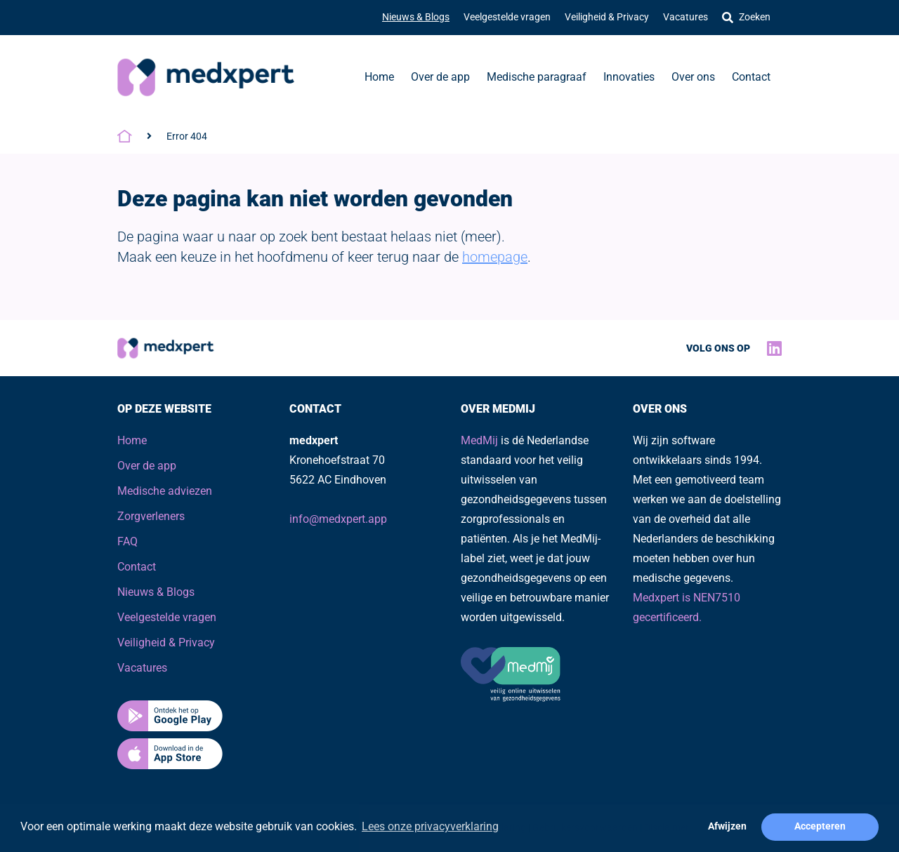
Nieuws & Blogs (416, 16)
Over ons (693, 77)
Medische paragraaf (536, 77)
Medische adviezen (164, 491)
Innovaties (629, 77)
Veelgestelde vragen (507, 16)
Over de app (440, 77)
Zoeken (746, 17)
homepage (494, 256)
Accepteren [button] (820, 826)
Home (379, 77)
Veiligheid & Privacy (607, 16)
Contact (751, 77)
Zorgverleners (151, 516)
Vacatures (685, 16)
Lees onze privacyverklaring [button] (430, 826)
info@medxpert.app (338, 519)
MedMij (479, 440)
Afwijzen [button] (727, 826)
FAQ (127, 541)
